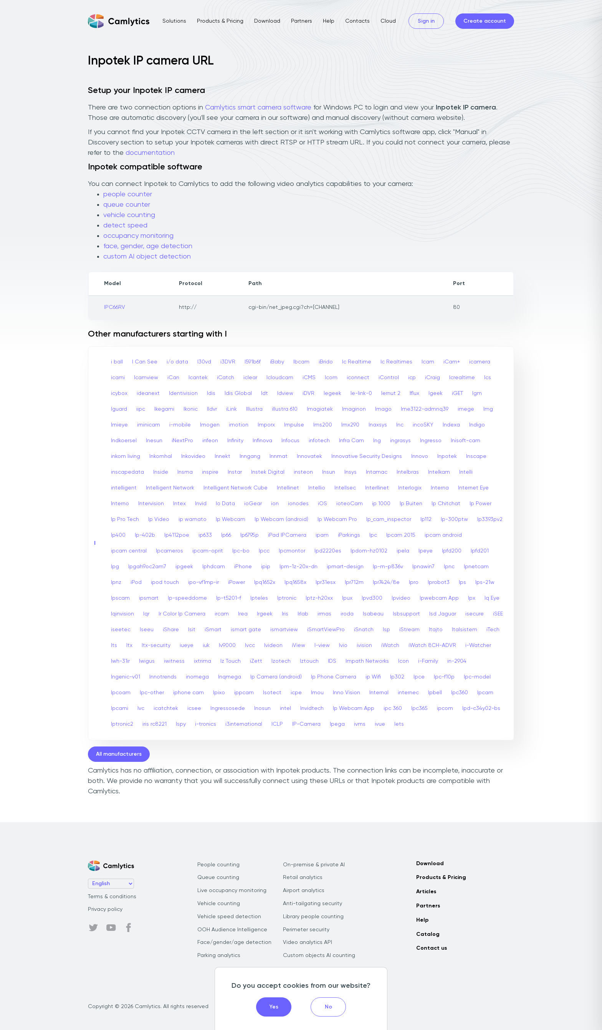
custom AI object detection (147, 256)
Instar (235, 472)
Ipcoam (121, 692)
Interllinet (377, 488)
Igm (477, 393)
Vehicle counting (218, 903)
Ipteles (259, 598)
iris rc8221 (154, 724)
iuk (206, 645)
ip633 (205, 535)
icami (118, 377)
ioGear (253, 503)
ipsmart (149, 598)
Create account (484, 21)
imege (466, 409)
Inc (400, 425)
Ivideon (273, 645)
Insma (185, 472)
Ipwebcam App (439, 598)
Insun (328, 472)
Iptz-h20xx (319, 598)
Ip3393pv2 (490, 519)
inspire (210, 472)
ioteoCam (349, 503)
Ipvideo (401, 598)
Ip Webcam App (353, 708)
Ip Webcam (230, 519)
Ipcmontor (292, 551)
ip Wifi (373, 677)
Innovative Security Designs (366, 456)
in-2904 (456, 661)
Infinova (262, 440)
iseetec (121, 629)
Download (267, 21)
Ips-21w (485, 582)
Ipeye (425, 551)
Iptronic (286, 598)
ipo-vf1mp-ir (203, 582)
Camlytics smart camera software (258, 107)
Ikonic (191, 409)
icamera (479, 362)
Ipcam (485, 692)
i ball (117, 362)
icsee (194, 708)
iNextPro (182, 440)
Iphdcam (213, 566)
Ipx (471, 598)
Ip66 (226, 535)
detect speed (125, 225)
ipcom (445, 708)
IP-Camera (306, 724)
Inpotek (447, 456)
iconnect (358, 377)
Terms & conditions (112, 896)
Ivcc (250, 645)
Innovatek (309, 456)
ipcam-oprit (207, 551)
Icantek (198, 377)
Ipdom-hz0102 (369, 551)
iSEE (498, 614)
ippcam (244, 692)
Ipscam (120, 598)
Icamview (146, 377)
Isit (191, 629)
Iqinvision (122, 614)
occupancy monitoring (138, 235)
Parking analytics (218, 955)
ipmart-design (345, 566)
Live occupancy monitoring (231, 890)
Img (488, 409)
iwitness (174, 661)
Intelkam (439, 472)
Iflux (414, 393)
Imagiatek (320, 409)
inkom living (125, 456)
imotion (238, 425)
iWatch (390, 645)
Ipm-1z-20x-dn (299, 566)
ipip (265, 566)
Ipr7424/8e (386, 582)
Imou (317, 692)
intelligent (124, 488)
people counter (127, 194)
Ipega (337, 724)
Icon (403, 661)
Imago (383, 409)
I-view (322, 645)
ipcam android (443, 535)
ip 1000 (381, 503)
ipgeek (184, 566)
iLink (231, 409)
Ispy (181, 724)
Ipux (347, 598)
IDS (332, 661)
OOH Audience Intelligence (232, 929)
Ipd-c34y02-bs (481, 708)
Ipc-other (152, 692)
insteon (303, 472)
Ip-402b (145, 535)
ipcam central (129, 551)
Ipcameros (169, 551)
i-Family (428, 661)
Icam (428, 362)
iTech (492, 629)
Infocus (290, 440)
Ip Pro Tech (125, 519)
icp (412, 377)
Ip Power (480, 503)
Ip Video (158, 519)
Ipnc (449, 566)
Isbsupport (406, 614)
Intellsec (345, 488)
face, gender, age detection (147, 246)
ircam (222, 614)
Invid (201, 503)
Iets (399, 724)
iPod (136, 582)
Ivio (343, 645)
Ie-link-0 (361, 393)
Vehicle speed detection (229, 916)
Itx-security (156, 645)
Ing (377, 440)
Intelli (466, 472)
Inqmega (229, 677)
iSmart (213, 629)
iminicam (148, 425)
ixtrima (202, 661)
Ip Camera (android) (276, 677)
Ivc (140, 708)
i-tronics (205, 724)
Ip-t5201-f (228, 598)
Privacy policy (105, 909)
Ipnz (116, 582)
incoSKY (423, 425)
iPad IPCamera (287, 535)
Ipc (373, 535)
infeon (210, 440)
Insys (350, 472)
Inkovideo (193, 456)
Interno (120, 503)
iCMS (309, 377)
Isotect (272, 692)
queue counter (126, 204)
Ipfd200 (451, 551)
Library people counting (313, 916)
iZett (256, 661)
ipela (403, 551)
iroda (347, 614)
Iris (285, 614)
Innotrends (163, 677)
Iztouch (309, 661)
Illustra (254, 409)
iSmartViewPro (326, 629)
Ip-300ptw (454, 519)
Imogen (210, 425)
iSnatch (364, 629)
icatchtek (166, 708)
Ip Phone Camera (333, 677)
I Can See (144, 362)
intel (285, 708)
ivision (364, 645)
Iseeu (147, 629)
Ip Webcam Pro (337, 519)
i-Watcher (478, 645)
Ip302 (397, 677)
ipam (322, 535)
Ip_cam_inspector (388, 519)
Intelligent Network (170, 488)
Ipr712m (354, 582)
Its (114, 645)
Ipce (419, 677)
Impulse (294, 425)
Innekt (222, 456)
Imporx (266, 425)
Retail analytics (302, 877)
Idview (285, 393)
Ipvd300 (372, 598)
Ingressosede (227, 708)
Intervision (151, 503)
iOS (322, 503)
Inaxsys (378, 425)
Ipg (115, 566)
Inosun (262, 708)
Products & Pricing (220, 21)
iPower (236, 582)
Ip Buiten (411, 503)
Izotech (281, 661)
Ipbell (435, 692)
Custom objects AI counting (319, 955)
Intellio (316, 488)
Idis (211, 393)
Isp (386, 629)
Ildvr (212, 409)
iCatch (225, 377)
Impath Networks (367, 661)
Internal (379, 692)
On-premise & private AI (314, 864)
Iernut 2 (390, 393)
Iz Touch (230, 661)
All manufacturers (119, 754)
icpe (296, 692)
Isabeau (373, 614)
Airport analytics (303, 890)
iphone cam (188, 692)
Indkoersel (124, 440)
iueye (187, 645)
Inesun (154, 440)
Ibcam (301, 362)
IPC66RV (114, 307)
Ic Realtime (356, 362)
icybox (119, 393)
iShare (171, 629)
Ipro (413, 582)
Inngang (250, 456)
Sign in (426, 21)
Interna (440, 488)
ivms (360, 724)
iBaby (277, 362)
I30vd (204, 362)
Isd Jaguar (442, 614)
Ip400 (118, 535)
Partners (301, 21)
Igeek (435, 393)
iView (298, 645)
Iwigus (147, 661)
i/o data (177, 362)
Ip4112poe (176, 535)
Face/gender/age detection (234, 942)
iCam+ (451, 362)
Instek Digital (267, 472)
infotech (319, 440)
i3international (243, 724)
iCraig (432, 377)
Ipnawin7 (423, 566)
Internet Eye (473, 488)
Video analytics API (307, 942)
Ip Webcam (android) (281, 519)
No (328, 1007)
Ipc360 (459, 692)
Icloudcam (279, 377)
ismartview (284, 629)
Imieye (119, 425)
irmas (324, 614)
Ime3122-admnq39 (424, 409)
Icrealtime (462, 377)
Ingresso (431, 440)
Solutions (174, 21)
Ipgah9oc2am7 (147, 566)
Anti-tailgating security (312, 903)
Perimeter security (306, 929)
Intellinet (288, 488)
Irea (243, 614)
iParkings (349, 535)
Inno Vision (346, 692)
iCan (173, 377)
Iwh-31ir (120, 661)
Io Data (225, 503)
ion (275, 503)
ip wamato (193, 519)
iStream (409, 629)
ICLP (277, 724)
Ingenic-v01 (125, 677)
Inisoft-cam (465, 440)
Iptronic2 (122, 724)
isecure (474, 614)
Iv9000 (227, 645)
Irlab (303, 614)
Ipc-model (477, 677)
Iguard (119, 409)
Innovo (419, 456)
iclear (250, 377)
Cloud (388, 21)
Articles (426, 891)
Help (328, 21)
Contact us (431, 948)
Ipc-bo (241, 551)
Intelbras (408, 472)
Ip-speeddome (187, 598)
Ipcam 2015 (400, 535)
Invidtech (312, 708)
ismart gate (246, 629)
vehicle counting (129, 215)
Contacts (357, 21)
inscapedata (127, 472)
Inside (160, 472)
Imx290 (350, 425)
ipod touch (165, 582)
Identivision (183, 393)
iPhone (243, 566)
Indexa (451, 425)
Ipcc (264, 551)
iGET (457, 393)
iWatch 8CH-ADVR (432, 645)
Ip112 (426, 519)
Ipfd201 (480, 551)
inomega (197, 677)
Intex (179, 503)
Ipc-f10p (444, 677)
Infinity (235, 440)
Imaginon (354, 409)
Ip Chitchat (446, 503)
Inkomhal (160, 456)
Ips (462, 582)
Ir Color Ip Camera (182, 614)
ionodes (298, 503)
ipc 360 (393, 708)
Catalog (428, 934)
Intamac (376, 472)
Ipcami (119, 708)
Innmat (279, 456)
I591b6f (253, 362)
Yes (274, 1007)
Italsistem (464, 629)
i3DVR (227, 362)
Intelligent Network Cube (235, 488)
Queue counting (218, 877)
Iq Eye (492, 598)
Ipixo (219, 692)
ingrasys (400, 440)
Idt (264, 393)
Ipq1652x (264, 582)
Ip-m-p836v (388, 566)
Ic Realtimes (396, 362)
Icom (331, 377)
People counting (218, 864)
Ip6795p (249, 535)
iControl (389, 377)
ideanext (148, 393)
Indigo (477, 425)
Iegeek (332, 393)
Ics (487, 377)
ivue (380, 724)
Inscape (476, 456)
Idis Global (238, 393)
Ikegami (164, 409)
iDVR (308, 393)
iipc (140, 409)
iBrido (326, 362)
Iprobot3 (439, 582)
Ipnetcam (476, 566)
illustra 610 (285, 409)
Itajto (436, 629)
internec (408, 692)
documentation (150, 152)
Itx (129, 645)
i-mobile (180, 425)
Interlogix (410, 488)
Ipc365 (419, 708)
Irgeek (265, 614)
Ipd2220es (327, 551)
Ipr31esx (326, 582)
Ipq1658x (295, 582)
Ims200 (322, 425)
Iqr (146, 614)
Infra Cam (351, 440)
